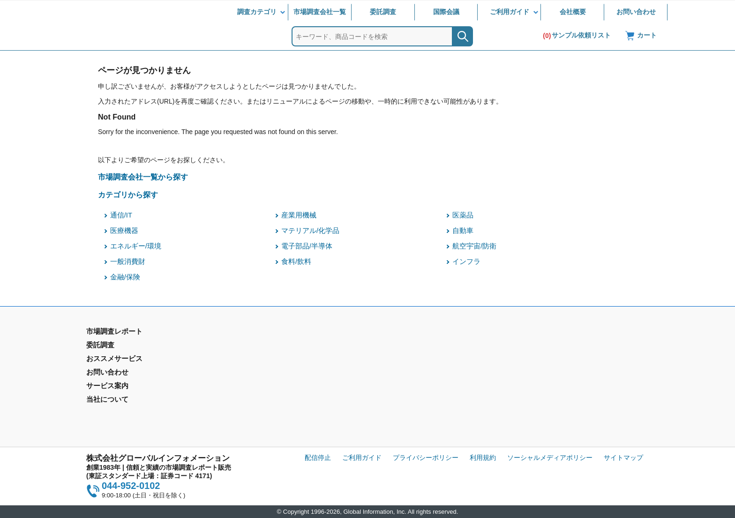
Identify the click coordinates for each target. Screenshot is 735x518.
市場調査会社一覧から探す (143, 177)
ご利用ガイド (509, 11)
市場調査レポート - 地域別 (125, 360)
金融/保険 (125, 277)
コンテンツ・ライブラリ (407, 407)
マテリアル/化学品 (310, 230)
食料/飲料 (296, 261)
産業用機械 (298, 215)
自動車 (462, 230)
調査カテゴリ (257, 11)
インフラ (466, 261)
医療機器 (124, 230)
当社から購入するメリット (410, 393)
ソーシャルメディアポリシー (549, 457)
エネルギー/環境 (135, 246)
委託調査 (383, 11)
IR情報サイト (533, 360)
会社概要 (573, 11)
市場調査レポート (112, 346)
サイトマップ (623, 457)
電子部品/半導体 (306, 246)
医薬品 (462, 215)
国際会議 (446, 11)
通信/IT (121, 215)
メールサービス (252, 393)
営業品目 (384, 379)
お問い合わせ (636, 11)
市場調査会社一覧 (319, 11)
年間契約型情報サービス (122, 373)
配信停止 (318, 457)
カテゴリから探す (128, 194)
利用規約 (483, 457)
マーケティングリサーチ (265, 360)
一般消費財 (127, 261)
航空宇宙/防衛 (474, 246)
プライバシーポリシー (425, 457)
